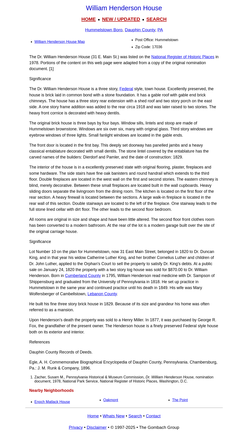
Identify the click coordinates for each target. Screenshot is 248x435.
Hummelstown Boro (103, 29)
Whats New (114, 416)
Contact (153, 416)
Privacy (76, 427)
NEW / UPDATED (121, 19)
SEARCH (156, 19)
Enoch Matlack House (52, 402)
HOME (88, 19)
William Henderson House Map (60, 42)
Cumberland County (83, 275)
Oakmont (110, 400)
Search (135, 416)
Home (93, 416)
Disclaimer (97, 427)
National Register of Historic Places (182, 57)
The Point (180, 400)
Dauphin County (140, 29)
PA (160, 29)
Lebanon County (102, 294)
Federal (126, 89)
